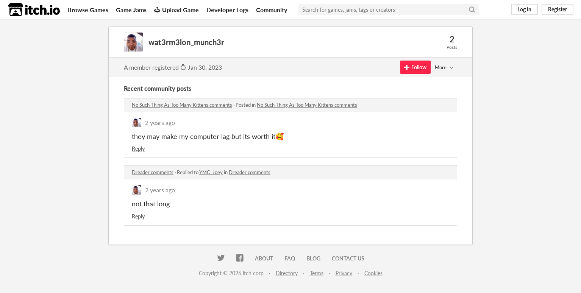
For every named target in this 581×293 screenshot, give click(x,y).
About (264, 258)
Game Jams (131, 9)
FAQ (289, 258)
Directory (287, 273)
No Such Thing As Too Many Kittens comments (182, 105)
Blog (313, 258)
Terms (316, 273)
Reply (138, 148)
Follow (415, 67)
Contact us (348, 258)
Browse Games (87, 9)
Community (271, 9)
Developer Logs (227, 9)
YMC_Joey (211, 172)
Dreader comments (152, 172)
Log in (524, 9)
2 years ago (160, 122)
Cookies (373, 273)
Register (557, 9)
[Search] (472, 9)
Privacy (344, 273)
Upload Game (176, 9)
